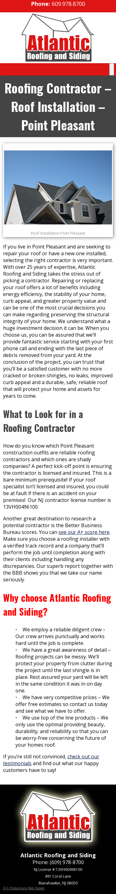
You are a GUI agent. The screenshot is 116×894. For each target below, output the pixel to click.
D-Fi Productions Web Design (24, 888)
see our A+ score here (84, 532)
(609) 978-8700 (67, 862)
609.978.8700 (68, 3)
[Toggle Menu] (111, 69)
